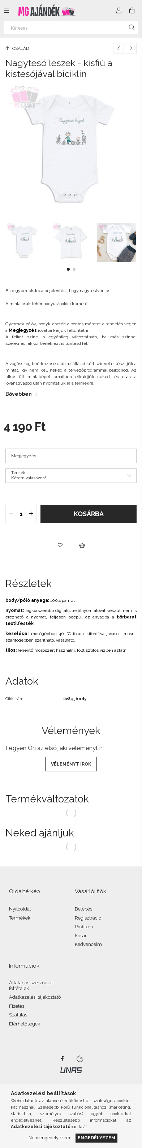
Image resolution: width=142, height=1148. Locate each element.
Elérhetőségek (24, 1024)
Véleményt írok (71, 764)
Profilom (84, 926)
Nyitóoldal (20, 909)
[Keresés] (71, 27)
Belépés (83, 909)
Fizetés (16, 1006)
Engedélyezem (96, 1137)
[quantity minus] (11, 514)
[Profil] (118, 10)
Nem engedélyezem (49, 1137)
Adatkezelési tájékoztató (35, 997)
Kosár (81, 935)
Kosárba (89, 514)
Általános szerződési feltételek (31, 985)
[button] (68, 269)
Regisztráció (88, 918)
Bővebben (18, 394)
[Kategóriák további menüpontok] (6, 10)
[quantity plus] (31, 514)
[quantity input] (21, 514)
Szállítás (18, 1015)
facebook (62, 1059)
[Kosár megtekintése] (131, 10)
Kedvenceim (88, 944)
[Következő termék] (131, 48)
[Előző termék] (118, 48)
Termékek (19, 918)
